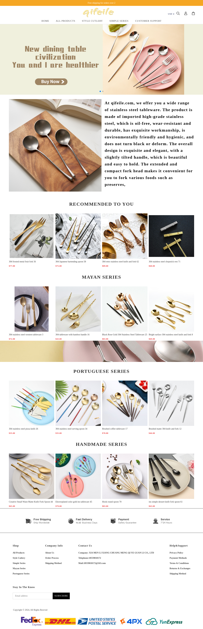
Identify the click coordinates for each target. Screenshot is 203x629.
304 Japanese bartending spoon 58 (71, 261)
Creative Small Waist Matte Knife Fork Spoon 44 (31, 502)
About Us (49, 553)
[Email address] (33, 596)
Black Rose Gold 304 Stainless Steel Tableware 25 (124, 334)
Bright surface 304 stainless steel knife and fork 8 (171, 334)
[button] (100, 91)
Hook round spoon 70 (111, 502)
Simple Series (118, 21)
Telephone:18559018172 (89, 558)
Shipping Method (53, 563)
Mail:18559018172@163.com (92, 563)
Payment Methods (178, 558)
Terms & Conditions (179, 563)
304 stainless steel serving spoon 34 (71, 429)
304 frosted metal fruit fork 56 (22, 261)
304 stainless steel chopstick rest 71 (164, 261)
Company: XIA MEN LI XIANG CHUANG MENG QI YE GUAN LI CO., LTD (116, 553)
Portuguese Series (21, 573)
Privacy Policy (176, 553)
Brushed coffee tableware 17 (115, 429)
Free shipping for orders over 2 (101, 3)
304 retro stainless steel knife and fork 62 (120, 261)
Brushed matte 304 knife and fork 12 (165, 429)
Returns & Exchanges (180, 568)
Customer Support (148, 21)
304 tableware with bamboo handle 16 (72, 334)
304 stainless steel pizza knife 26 (23, 429)
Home (45, 21)
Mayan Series (19, 568)
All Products (65, 21)
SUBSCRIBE (61, 596)
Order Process (52, 558)
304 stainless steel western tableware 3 (26, 334)
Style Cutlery (92, 21)
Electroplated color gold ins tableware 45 (74, 502)
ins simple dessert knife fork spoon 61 (166, 502)
